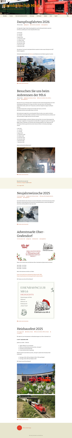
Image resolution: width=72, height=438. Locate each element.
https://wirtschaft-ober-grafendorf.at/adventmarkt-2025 (29, 274)
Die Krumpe (39, 16)
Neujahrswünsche (49, 196)
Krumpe (34, 98)
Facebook (19, 182)
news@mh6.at (45, 24)
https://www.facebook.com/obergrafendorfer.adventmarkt (30, 276)
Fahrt (32, 24)
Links (51, 16)
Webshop (31, 54)
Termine (11, 16)
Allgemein (27, 24)
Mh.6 (34, 24)
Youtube (30, 182)
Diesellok (43, 98)
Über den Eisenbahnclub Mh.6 (21, 16)
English (56, 16)
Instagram (23, 182)
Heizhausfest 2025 (30, 329)
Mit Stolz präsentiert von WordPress (36, 435)
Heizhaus (31, 98)
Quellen (45, 16)
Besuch (39, 98)
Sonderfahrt (37, 24)
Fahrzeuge (32, 16)
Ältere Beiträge (24, 428)
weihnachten (19, 197)
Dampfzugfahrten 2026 (33, 22)
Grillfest (49, 98)
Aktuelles (5, 16)
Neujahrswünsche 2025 (33, 193)
